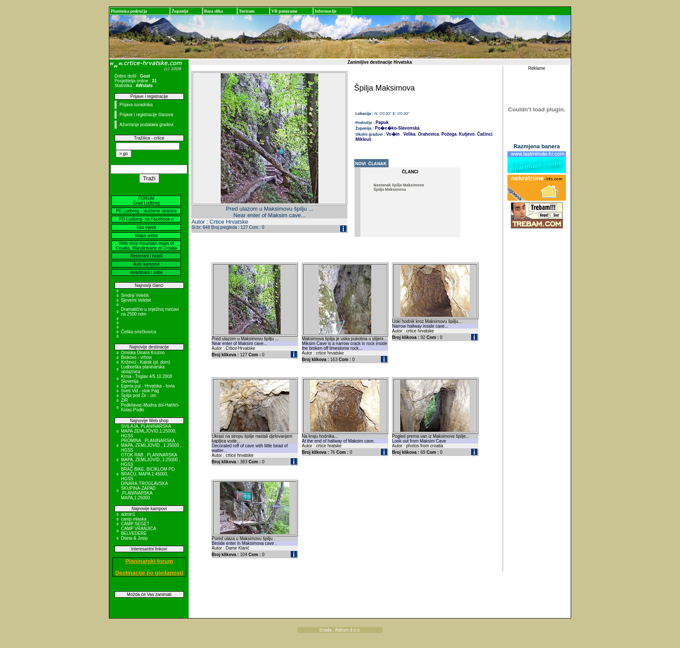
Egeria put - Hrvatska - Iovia (148, 386)
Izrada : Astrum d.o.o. (339, 630)
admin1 (128, 514)
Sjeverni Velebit (136, 300)
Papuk (382, 122)
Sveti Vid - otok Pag (140, 390)
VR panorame (284, 11)
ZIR (124, 400)
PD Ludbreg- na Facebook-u (146, 219)
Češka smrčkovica (138, 331)
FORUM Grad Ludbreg (146, 200)
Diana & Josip (134, 538)
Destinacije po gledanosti (149, 573)
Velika (408, 134)
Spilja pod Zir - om (138, 395)
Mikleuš (364, 139)
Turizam (246, 11)
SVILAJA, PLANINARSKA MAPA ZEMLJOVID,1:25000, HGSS (149, 431)
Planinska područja (129, 11)
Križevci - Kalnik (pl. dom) (145, 362)
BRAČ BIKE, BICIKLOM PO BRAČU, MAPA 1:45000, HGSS (148, 474)
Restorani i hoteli (146, 256)
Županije (179, 11)
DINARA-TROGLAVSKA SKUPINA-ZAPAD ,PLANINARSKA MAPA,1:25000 (144, 490)
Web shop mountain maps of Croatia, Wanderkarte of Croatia (146, 246)
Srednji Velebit (135, 295)
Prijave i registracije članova (146, 114)
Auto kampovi (146, 264)
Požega (448, 134)
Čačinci (484, 134)
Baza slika (213, 11)
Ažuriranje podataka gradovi (146, 124)
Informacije (325, 11)
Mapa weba (146, 235)
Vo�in (393, 134)
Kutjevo (466, 134)
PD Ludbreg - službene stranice (146, 210)
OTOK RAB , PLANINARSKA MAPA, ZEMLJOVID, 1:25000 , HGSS (150, 460)
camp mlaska (134, 519)
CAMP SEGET (135, 523)
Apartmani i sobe (146, 272)
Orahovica (428, 134)
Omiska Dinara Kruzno (143, 352)
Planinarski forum (149, 561)
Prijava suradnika (136, 104)
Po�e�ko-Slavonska (397, 128)
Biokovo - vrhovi (136, 357)
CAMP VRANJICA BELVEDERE (138, 531)
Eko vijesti (146, 227)
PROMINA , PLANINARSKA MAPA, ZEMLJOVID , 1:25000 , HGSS (151, 445)
